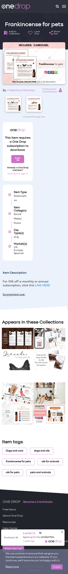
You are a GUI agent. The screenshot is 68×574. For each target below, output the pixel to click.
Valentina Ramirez (21, 90)
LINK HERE (42, 285)
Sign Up (17, 159)
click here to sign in (17, 174)
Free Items (9, 509)
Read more (12, 567)
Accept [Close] (57, 566)
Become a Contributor (38, 502)
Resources (9, 522)
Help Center (10, 528)
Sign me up (13, 549)
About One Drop (13, 516)
